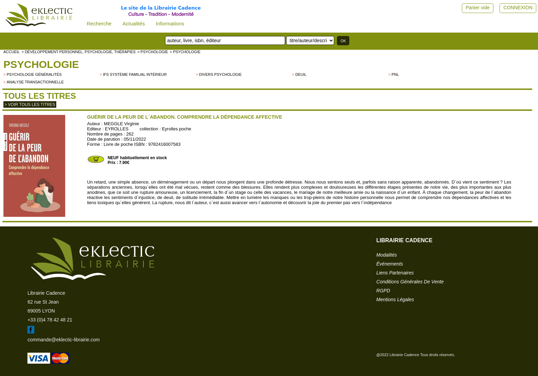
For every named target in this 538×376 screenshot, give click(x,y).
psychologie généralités (34, 74)
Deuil (300, 74)
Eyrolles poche (176, 128)
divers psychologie (220, 74)
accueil (11, 52)
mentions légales (395, 299)
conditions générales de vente (410, 281)
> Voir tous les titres (29, 104)
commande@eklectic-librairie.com (63, 339)
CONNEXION (518, 7)
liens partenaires (395, 272)
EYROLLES (117, 128)
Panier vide (478, 7)
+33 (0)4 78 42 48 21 (49, 319)
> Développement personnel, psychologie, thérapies (79, 52)
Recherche (99, 23)
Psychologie (41, 64)
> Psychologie (152, 52)
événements (389, 264)
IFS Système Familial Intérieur (135, 74)
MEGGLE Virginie (121, 123)
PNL (395, 74)
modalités (386, 255)
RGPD (383, 290)
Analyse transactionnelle (35, 82)
